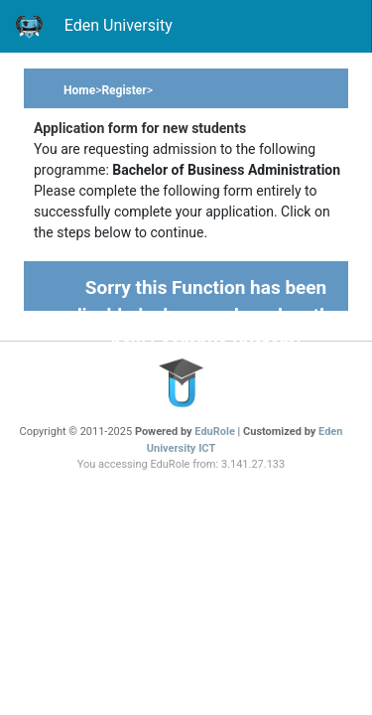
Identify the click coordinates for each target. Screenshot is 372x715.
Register (123, 90)
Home (79, 90)
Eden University (94, 26)
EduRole (215, 431)
